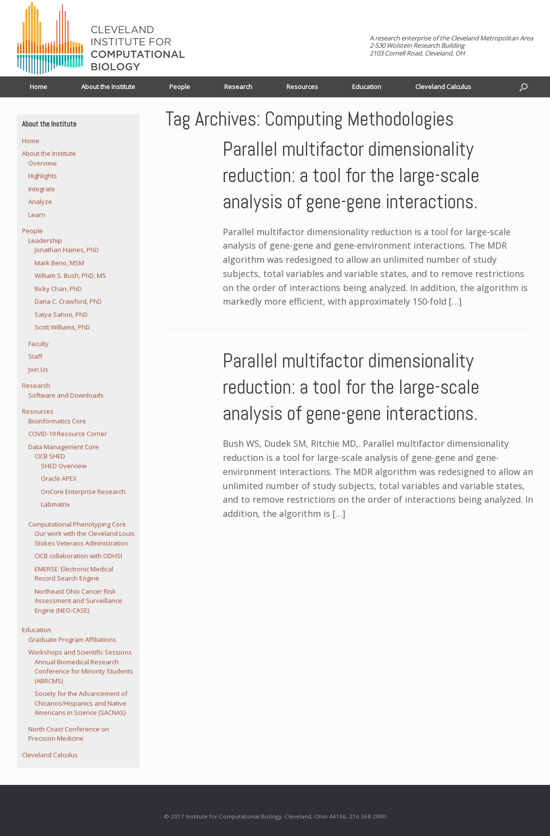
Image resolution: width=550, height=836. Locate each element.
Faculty (38, 343)
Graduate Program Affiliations (72, 639)
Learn (36, 214)
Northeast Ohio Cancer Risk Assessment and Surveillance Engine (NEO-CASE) (78, 601)
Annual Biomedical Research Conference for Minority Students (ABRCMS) (84, 671)
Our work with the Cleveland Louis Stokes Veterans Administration (85, 538)
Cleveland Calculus (443, 86)
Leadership (45, 240)
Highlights (42, 175)
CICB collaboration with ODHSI (78, 555)
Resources (302, 86)
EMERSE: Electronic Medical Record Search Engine (74, 573)
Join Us (38, 369)
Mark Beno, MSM (59, 262)
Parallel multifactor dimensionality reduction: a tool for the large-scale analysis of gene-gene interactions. (351, 175)
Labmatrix (55, 504)
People (179, 86)
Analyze (40, 201)
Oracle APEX (59, 478)
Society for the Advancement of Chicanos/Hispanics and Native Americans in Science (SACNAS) (81, 703)
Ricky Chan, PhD (58, 288)
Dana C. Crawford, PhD (68, 301)
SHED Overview (64, 465)
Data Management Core (63, 446)
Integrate (41, 188)
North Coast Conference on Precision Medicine (68, 734)
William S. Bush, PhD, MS (70, 275)
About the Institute (108, 86)
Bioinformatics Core (57, 421)
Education (366, 86)
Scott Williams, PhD (62, 327)
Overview (42, 163)
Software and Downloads (66, 395)
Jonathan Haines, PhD (67, 249)
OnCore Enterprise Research (83, 491)
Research (238, 86)
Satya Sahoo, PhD (61, 314)
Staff (35, 356)
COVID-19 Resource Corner (67, 433)
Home (38, 86)
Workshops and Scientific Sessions (80, 652)
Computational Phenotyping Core (77, 524)
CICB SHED (50, 456)
